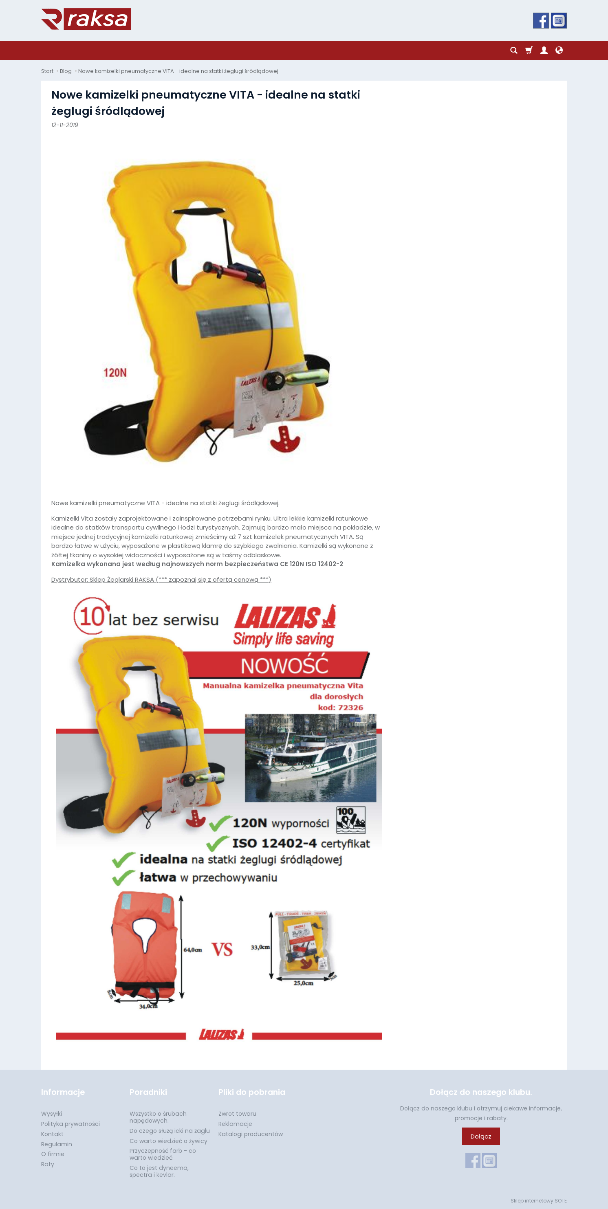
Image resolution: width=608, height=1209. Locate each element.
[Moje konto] (544, 50)
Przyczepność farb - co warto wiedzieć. (163, 1154)
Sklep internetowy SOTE (539, 1200)
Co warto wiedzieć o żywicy (168, 1141)
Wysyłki (51, 1114)
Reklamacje (235, 1124)
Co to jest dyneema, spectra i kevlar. (159, 1171)
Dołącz (481, 1136)
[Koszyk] (529, 50)
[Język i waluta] (559, 50)
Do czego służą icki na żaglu (170, 1131)
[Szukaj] (514, 50)
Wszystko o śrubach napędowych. (158, 1117)
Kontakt (52, 1134)
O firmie (52, 1154)
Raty (47, 1164)
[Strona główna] (86, 19)
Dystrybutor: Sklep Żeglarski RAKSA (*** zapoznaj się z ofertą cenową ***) (216, 810)
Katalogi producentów (250, 1134)
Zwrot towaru (237, 1114)
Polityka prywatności (70, 1124)
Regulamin (56, 1144)
